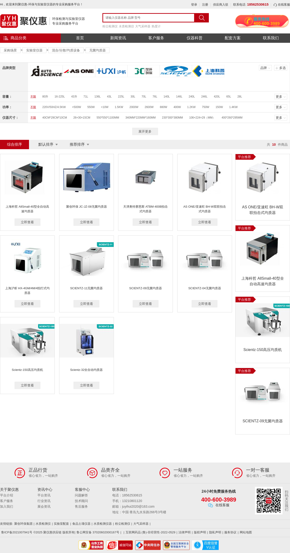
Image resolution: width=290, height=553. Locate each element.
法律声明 (184, 532)
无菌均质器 (97, 50)
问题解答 (81, 495)
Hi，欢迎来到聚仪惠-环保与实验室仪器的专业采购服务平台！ (41, 4)
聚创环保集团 (23, 523)
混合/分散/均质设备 (66, 50)
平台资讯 (44, 495)
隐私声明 (215, 532)
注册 (205, 4)
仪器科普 (195, 38)
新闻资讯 (118, 38)
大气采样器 (142, 26)
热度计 (156, 26)
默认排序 (45, 144)
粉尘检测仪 (110, 26)
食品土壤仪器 (81, 523)
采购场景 (10, 50)
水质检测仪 (126, 26)
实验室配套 (61, 523)
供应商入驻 (220, 4)
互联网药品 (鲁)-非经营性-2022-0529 (150, 532)
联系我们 (271, 38)
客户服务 (156, 38)
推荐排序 (77, 144)
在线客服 (281, 4)
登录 (194, 4)
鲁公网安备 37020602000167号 (97, 532)
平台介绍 (6, 495)
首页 (80, 38)
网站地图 (246, 532)
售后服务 (81, 506)
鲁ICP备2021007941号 (16, 532)
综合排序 (14, 144)
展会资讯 (44, 506)
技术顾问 (81, 501)
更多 (279, 96)
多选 (282, 68)
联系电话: (250, 4)
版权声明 (200, 532)
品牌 (263, 68)
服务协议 (230, 532)
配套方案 (233, 38)
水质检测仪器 (103, 523)
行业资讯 (44, 501)
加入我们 (6, 506)
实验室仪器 (34, 50)
